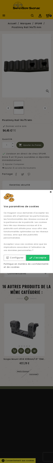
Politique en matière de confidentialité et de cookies (26, 266)
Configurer (15, 258)
